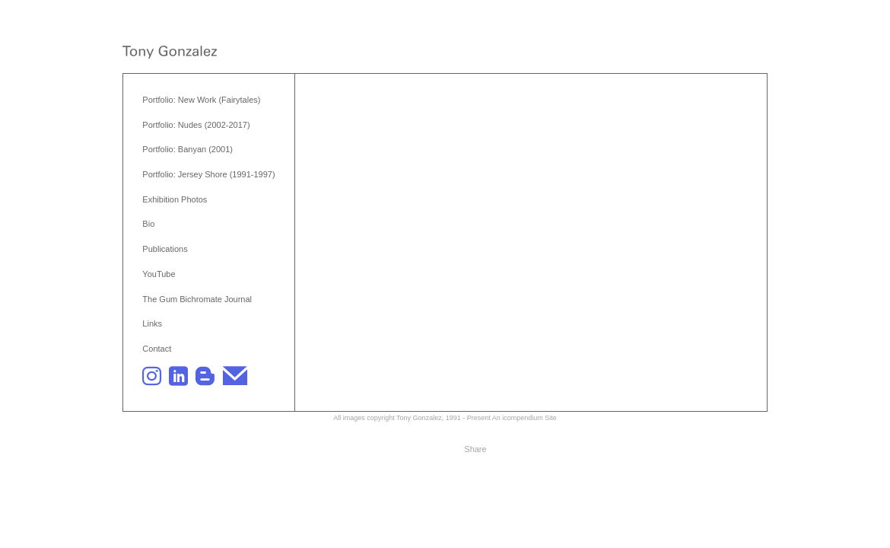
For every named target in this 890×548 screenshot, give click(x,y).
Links (152, 323)
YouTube (158, 274)
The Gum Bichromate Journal (197, 299)
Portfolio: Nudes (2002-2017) (196, 124)
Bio (148, 223)
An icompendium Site (524, 418)
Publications (164, 248)
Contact (156, 348)
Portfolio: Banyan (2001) (187, 149)
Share (475, 449)
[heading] (169, 54)
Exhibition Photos (174, 199)
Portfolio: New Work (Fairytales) (201, 99)
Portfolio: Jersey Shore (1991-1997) (208, 174)
